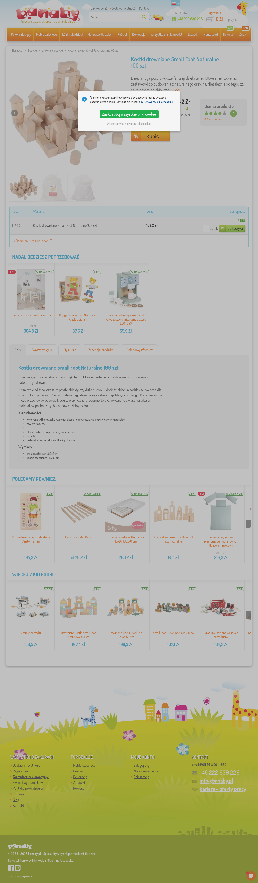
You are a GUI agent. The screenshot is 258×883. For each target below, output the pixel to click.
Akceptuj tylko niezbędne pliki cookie (129, 124)
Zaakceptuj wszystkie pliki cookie (129, 114)
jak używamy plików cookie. (157, 102)
